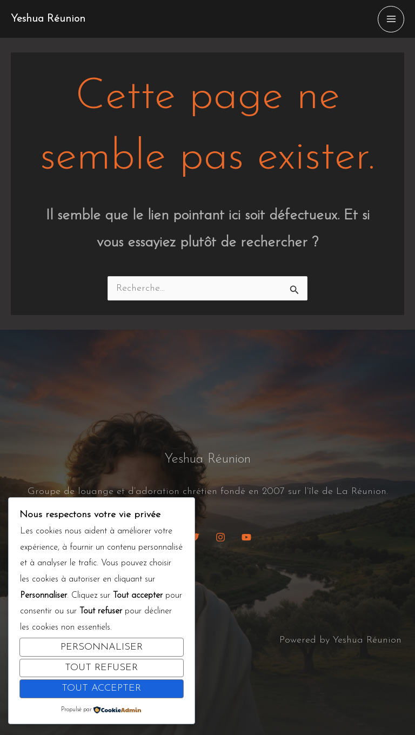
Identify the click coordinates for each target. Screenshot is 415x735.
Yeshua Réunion (48, 19)
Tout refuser (101, 668)
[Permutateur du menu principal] (391, 19)
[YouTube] (246, 537)
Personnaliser (102, 647)
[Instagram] (220, 537)
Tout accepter (101, 688)
